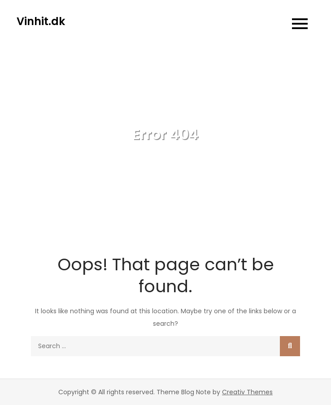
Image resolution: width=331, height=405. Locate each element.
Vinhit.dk (41, 21)
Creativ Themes (247, 392)
